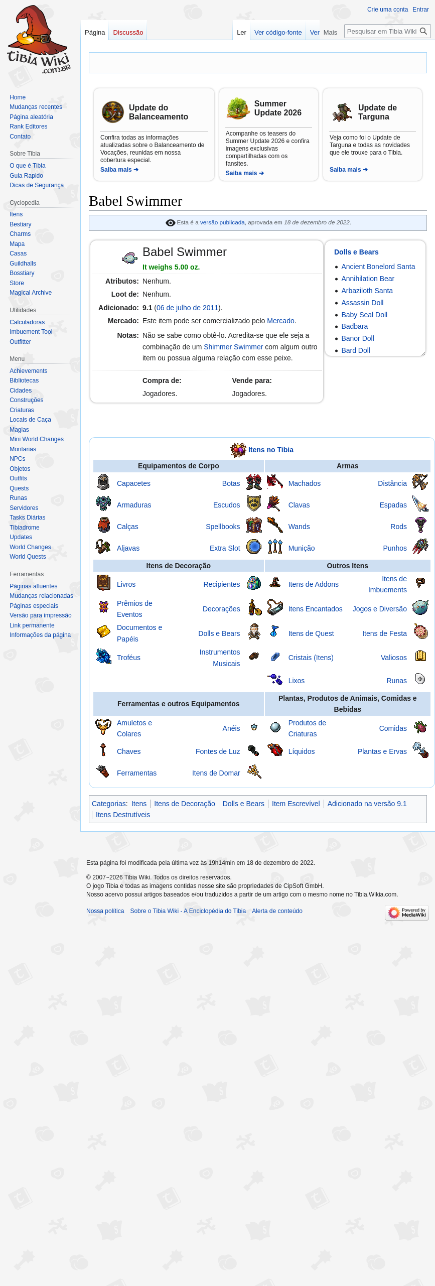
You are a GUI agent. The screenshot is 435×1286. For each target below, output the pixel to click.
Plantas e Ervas (382, 751)
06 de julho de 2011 (187, 308)
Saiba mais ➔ (119, 169)
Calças (127, 527)
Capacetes (134, 483)
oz (194, 267)
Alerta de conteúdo (277, 911)
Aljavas (128, 548)
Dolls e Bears (356, 252)
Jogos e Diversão (380, 609)
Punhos (394, 548)
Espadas (392, 505)
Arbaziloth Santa (367, 291)
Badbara (354, 326)
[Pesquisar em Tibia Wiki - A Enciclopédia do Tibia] (387, 31)
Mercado (280, 321)
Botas (231, 483)
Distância (392, 483)
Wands (299, 527)
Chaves (128, 751)
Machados (304, 483)
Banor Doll (357, 338)
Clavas (299, 505)
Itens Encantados (315, 609)
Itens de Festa (384, 633)
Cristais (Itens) (311, 658)
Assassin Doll (362, 303)
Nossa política (105, 911)
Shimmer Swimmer (233, 347)
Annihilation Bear (367, 279)
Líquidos (301, 751)
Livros (126, 584)
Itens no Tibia (271, 450)
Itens (139, 804)
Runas (396, 681)
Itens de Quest (311, 633)
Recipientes (221, 584)
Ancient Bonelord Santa (378, 267)
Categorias (109, 804)
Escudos (226, 505)
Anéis (231, 728)
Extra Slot (225, 548)
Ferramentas (137, 773)
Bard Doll (355, 350)
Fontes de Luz (218, 751)
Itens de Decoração (184, 804)
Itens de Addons (313, 584)
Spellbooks (223, 527)
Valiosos (394, 658)
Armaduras (134, 505)
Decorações (221, 609)
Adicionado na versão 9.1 (367, 804)
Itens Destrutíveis (123, 815)
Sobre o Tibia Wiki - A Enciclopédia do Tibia (188, 911)
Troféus (128, 658)
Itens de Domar (216, 773)
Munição (301, 548)
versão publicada (222, 222)
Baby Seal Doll (364, 315)
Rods (398, 527)
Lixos (296, 681)
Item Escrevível (296, 804)
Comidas (393, 728)
